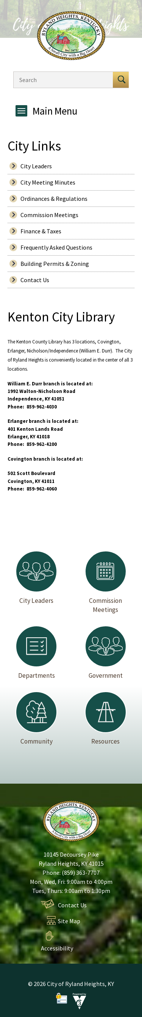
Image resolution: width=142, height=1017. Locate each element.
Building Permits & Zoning (54, 263)
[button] (121, 80)
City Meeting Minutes (47, 182)
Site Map (69, 921)
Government (105, 653)
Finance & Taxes (40, 231)
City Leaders (36, 166)
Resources (105, 718)
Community (36, 718)
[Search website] (61, 80)
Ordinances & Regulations (53, 198)
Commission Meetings (49, 215)
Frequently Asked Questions (56, 247)
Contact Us (34, 280)
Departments (36, 653)
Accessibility (57, 948)
